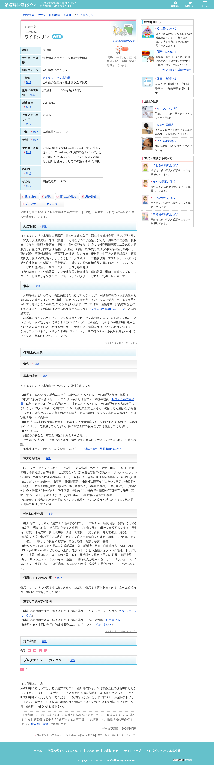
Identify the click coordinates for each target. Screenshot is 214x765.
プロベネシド (103, 624)
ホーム (38, 750)
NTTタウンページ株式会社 (163, 750)
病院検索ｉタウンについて (65, 750)
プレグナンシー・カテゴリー (42, 203)
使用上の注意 (68, 196)
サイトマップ (132, 750)
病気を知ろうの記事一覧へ (177, 69)
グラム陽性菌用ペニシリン (108, 308)
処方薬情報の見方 (124, 41)
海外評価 (90, 196)
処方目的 (30, 196)
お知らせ (93, 750)
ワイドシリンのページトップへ (121, 343)
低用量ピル (113, 619)
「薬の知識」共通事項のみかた (102, 448)
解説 (47, 196)
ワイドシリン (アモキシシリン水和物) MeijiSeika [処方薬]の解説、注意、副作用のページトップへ (87, 735)
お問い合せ (111, 750)
